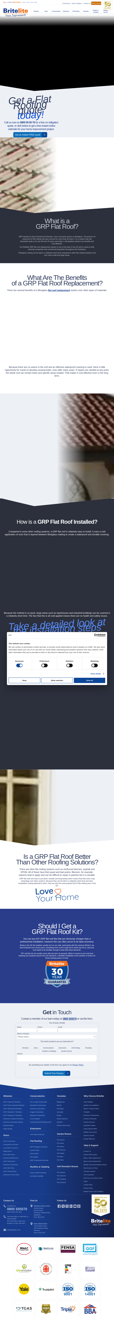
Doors (46, 11)
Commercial (66, 3)
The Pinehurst (61, 1182)
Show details (96, 674)
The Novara (60, 1140)
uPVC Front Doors (9, 1141)
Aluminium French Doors (11, 1175)
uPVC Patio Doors (9, 1161)
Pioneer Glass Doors (63, 1125)
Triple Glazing (7, 1129)
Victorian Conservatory (37, 1108)
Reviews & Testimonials (91, 1115)
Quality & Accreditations (91, 1105)
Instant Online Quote (90, 1154)
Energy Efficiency (89, 1139)
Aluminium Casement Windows (13, 1119)
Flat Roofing (75, 11)
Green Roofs (34, 1153)
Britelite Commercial (90, 1132)
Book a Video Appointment (92, 1158)
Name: (19, 1027)
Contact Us (87, 3)
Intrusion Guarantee (90, 1119)
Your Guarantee (89, 1175)
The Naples (60, 1153)
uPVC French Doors (9, 1171)
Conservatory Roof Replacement (40, 1122)
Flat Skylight (34, 1157)
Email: (60, 1027)
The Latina (60, 1143)
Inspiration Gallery (89, 1125)
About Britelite (88, 1102)
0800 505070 (16, 2)
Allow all (89, 680)
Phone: (40, 1027)
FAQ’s (86, 1181)
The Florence (61, 1150)
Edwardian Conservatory (38, 1105)
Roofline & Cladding (96, 11)
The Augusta (61, 1172)
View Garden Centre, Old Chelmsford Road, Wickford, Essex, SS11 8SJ (41, 1228)
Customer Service (89, 1171)
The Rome (60, 1160)
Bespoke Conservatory (37, 1115)
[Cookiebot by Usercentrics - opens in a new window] (95, 635)
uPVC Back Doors (9, 1154)
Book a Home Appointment (92, 1161)
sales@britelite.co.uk (13, 1230)
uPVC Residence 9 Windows (12, 1115)
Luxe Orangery (35, 1119)
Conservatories (56, 11)
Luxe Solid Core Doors (10, 1148)
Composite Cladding (36, 1176)
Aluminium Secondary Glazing (13, 1122)
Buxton (59, 1105)
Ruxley (59, 1115)
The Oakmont (61, 1176)
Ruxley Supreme (62, 1119)
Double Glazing (8, 1125)
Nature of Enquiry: (23, 1034)
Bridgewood (61, 1102)
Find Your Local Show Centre (93, 1178)
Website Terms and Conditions (93, 1191)
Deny (24, 680)
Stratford (59, 1122)
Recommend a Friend (91, 1168)
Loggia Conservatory (37, 1112)
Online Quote (96, 3)
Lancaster (60, 1112)
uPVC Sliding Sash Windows (12, 1108)
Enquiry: (20, 1054)
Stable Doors (7, 1151)
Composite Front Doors (10, 1144)
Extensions (66, 11)
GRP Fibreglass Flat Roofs (38, 1147)
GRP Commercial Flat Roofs (39, 1160)
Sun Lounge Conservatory (38, 1102)
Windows (36, 11)
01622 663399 (11, 1219)
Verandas (86, 11)
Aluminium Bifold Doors (10, 1158)
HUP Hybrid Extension (37, 1134)
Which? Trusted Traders (91, 1108)
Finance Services (89, 1122)
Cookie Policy (88, 1185)
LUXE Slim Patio (8, 1168)
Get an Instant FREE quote (27, 135)
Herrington (60, 1108)
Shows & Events (89, 1135)
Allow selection (57, 680)
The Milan (60, 1156)
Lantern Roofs (34, 1150)
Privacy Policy (77, 1065)
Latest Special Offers (90, 1129)
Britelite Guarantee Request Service (95, 1164)
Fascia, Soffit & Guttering (38, 1173)
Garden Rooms (105, 11)
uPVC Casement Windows (11, 1102)
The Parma (60, 1146)
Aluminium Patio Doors (10, 1164)
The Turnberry (61, 1179)
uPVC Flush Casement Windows (13, 1105)
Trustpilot (87, 1112)
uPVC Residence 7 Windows (12, 1112)
